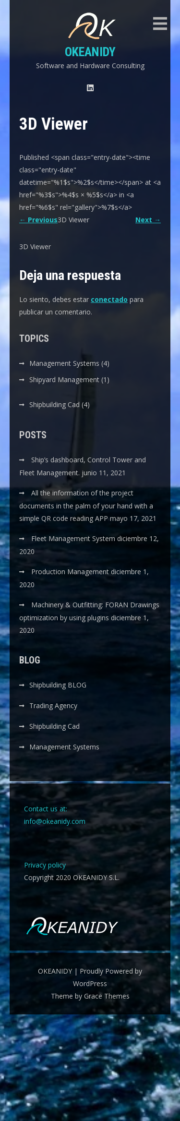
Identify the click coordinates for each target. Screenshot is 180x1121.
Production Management (70, 571)
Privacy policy (45, 864)
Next (148, 219)
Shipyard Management (64, 379)
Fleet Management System (73, 538)
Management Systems (64, 363)
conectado (109, 299)
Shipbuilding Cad (54, 404)
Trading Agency (53, 705)
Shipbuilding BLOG (57, 684)
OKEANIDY (90, 52)
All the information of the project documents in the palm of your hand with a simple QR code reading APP (86, 505)
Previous (38, 219)
